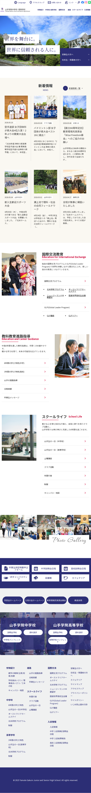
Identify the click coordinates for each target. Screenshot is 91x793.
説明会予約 (12, 632)
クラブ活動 (34, 701)
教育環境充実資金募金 (56, 600)
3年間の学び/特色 (15, 740)
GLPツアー (54, 712)
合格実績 (33, 677)
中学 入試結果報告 (58, 738)
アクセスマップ (38, 2)
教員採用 (78, 600)
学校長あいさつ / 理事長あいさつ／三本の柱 (16, 683)
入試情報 (53, 727)
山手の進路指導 (35, 673)
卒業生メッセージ (36, 681)
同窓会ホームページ (12, 600)
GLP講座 (53, 707)
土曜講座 (33, 709)
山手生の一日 (35, 705)
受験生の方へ (76, 668)
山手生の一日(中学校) (17, 709)
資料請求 (33, 632)
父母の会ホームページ (34, 600)
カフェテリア (76, 679)
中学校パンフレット (12, 639)
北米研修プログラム (16, 721)
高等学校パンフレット (57, 640)
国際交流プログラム (58, 673)
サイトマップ (76, 684)
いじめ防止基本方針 (79, 704)
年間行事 (33, 696)
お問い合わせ (56, 2)
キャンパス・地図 (16, 690)
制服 (10, 725)
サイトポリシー (77, 700)
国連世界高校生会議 (58, 696)
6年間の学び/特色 (15, 705)
